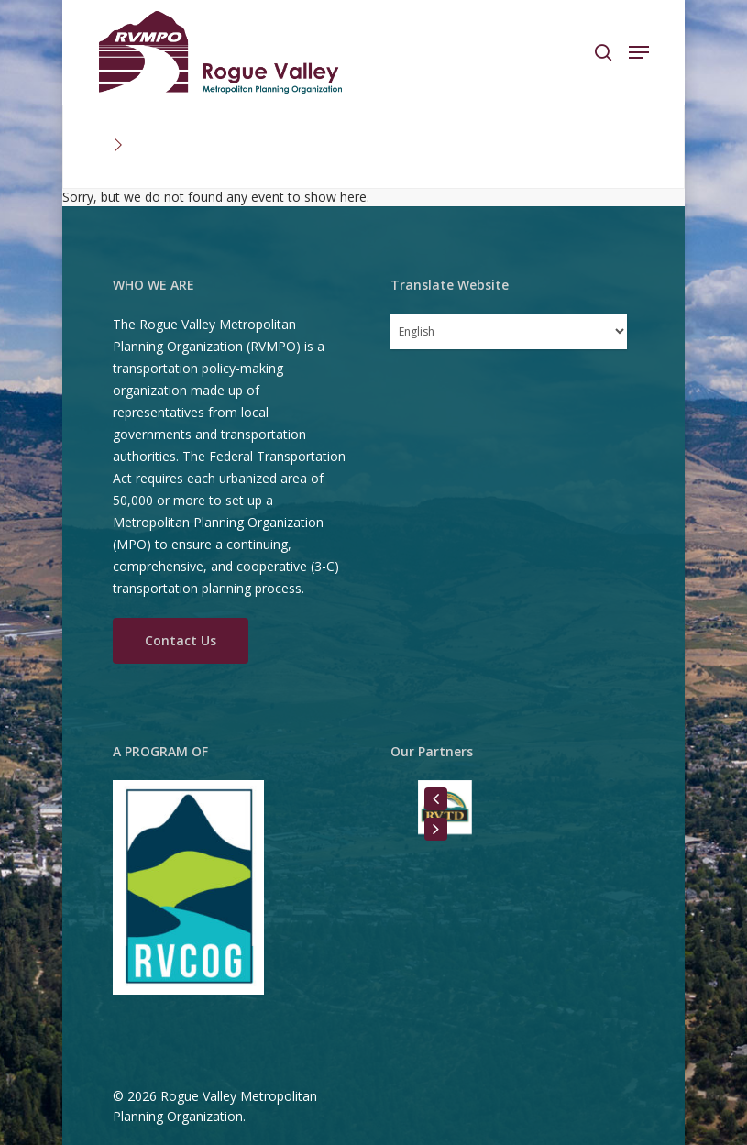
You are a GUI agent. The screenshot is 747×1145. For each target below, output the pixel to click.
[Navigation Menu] (639, 52)
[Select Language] (508, 331)
